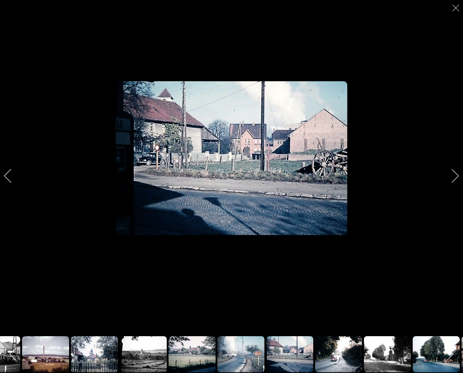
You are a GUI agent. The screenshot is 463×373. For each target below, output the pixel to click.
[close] (456, 8)
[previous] (12, 176)
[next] (450, 176)
